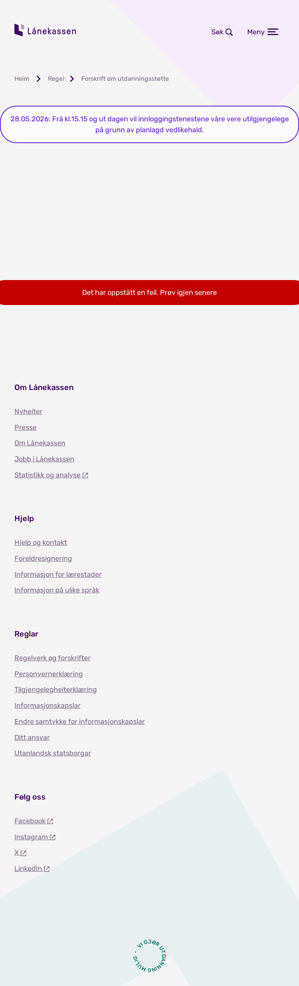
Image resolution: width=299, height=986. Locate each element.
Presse (25, 427)
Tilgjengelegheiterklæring (55, 689)
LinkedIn (29, 868)
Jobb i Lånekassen (44, 459)
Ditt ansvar (32, 737)
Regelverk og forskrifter (52, 658)
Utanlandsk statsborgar (52, 753)
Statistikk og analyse (48, 475)
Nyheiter (28, 411)
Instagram (31, 837)
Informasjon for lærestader (58, 574)
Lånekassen (45, 30)
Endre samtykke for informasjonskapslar (79, 721)
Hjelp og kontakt (40, 542)
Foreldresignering (43, 558)
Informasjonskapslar (47, 705)
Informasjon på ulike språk (56, 590)
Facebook (30, 821)
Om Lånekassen (39, 443)
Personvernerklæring (48, 674)
